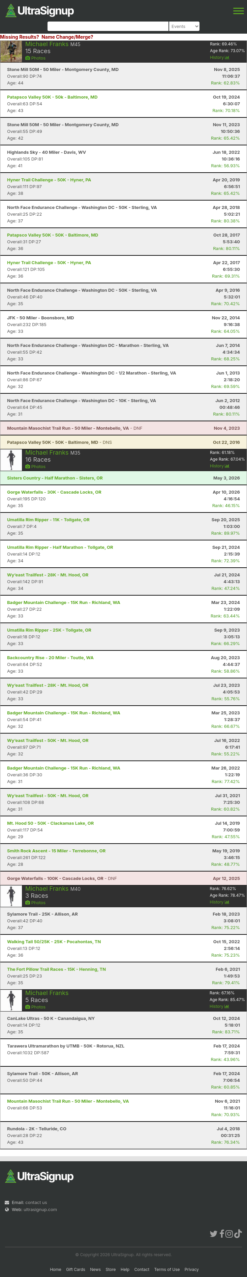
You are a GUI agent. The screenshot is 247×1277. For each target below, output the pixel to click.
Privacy (192, 1269)
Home (55, 1269)
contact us (36, 1202)
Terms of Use (167, 1269)
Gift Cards (75, 1269)
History (219, 57)
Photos (35, 58)
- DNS (59, 442)
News (95, 1269)
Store (111, 1269)
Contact (142, 1269)
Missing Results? (19, 37)
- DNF (75, 428)
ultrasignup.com (40, 1209)
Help (125, 1269)
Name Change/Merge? (67, 37)
